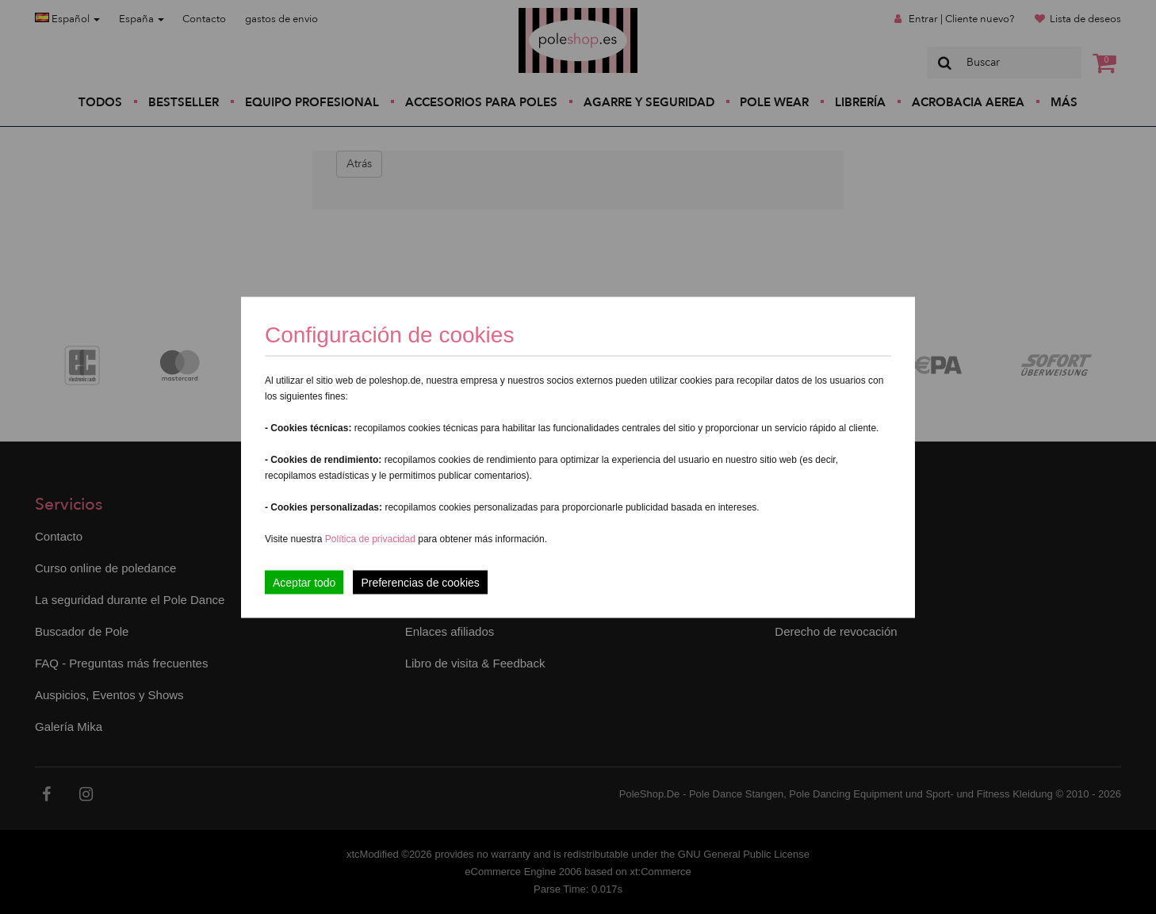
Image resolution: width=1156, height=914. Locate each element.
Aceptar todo (304, 582)
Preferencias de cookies (420, 582)
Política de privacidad (371, 538)
